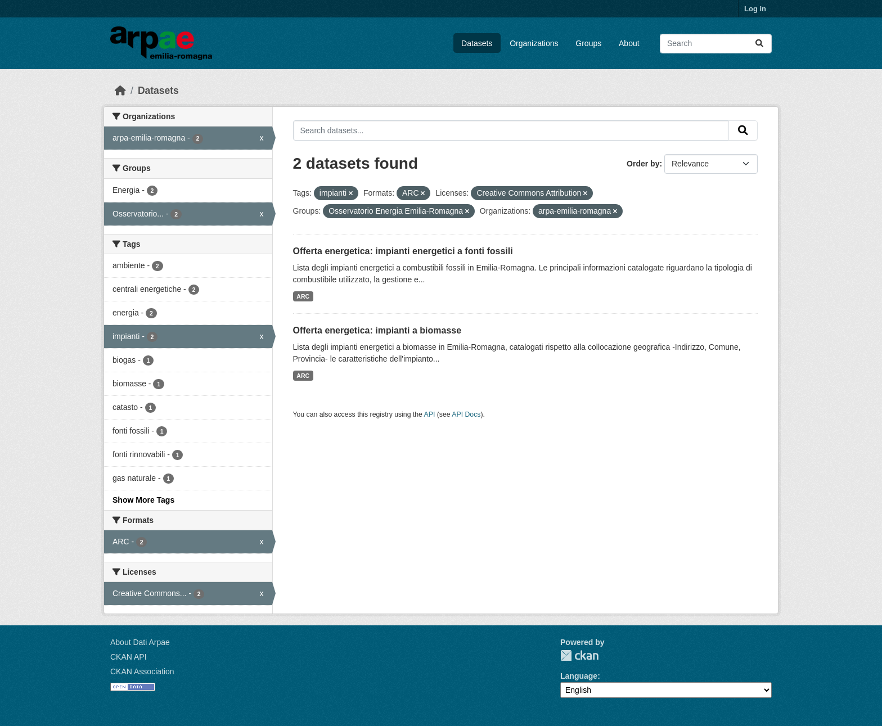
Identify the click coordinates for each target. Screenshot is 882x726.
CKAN (579, 655)
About (629, 43)
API (429, 414)
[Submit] (759, 43)
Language (578, 675)
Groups (588, 43)
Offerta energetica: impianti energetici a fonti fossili (403, 251)
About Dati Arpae (140, 642)
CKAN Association (142, 671)
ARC (302, 296)
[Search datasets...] (716, 43)
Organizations (534, 43)
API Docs (466, 414)
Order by (643, 163)
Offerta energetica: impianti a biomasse (377, 330)
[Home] (120, 90)
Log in (755, 8)
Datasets (476, 43)
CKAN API (128, 656)
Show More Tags (143, 499)
